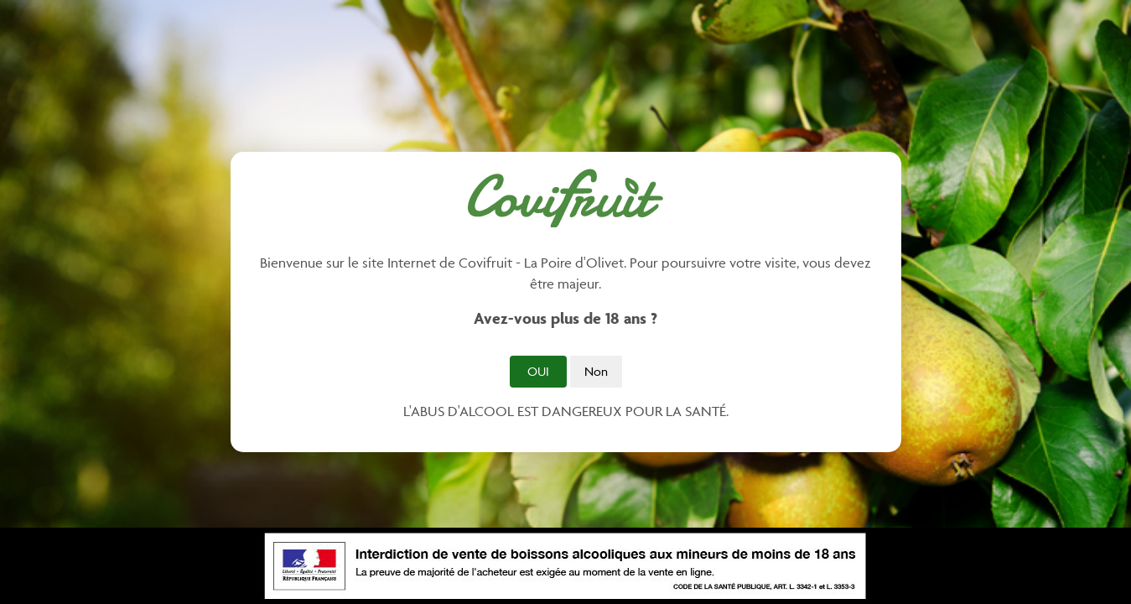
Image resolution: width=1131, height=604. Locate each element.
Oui (538, 371)
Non (596, 371)
